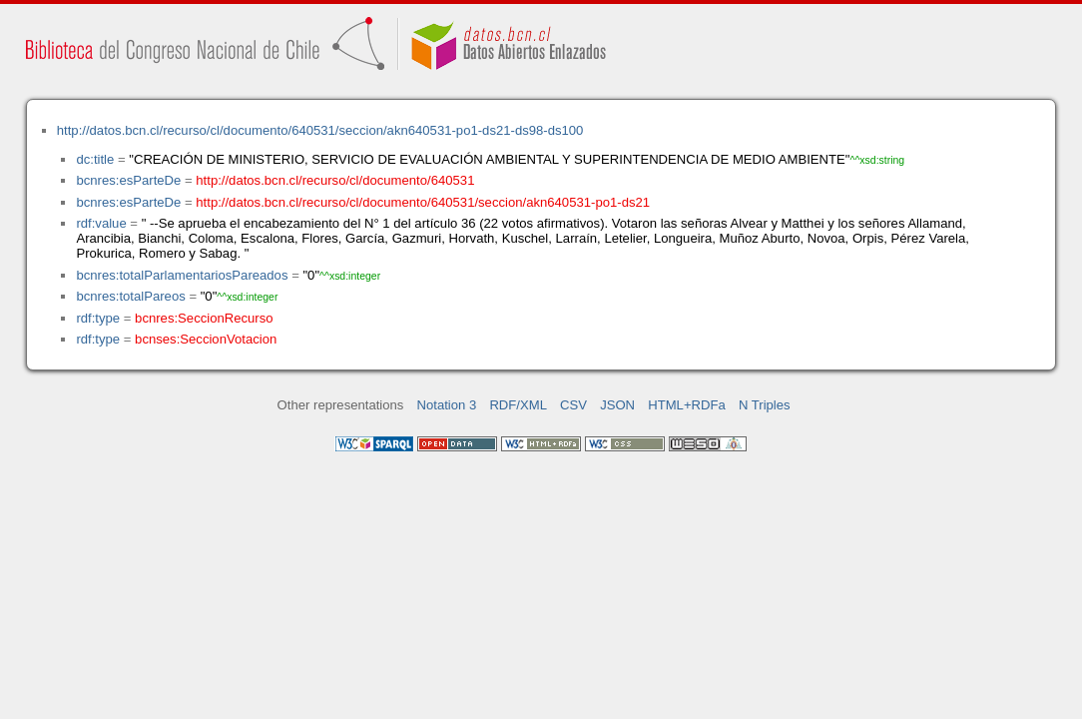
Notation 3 (447, 404)
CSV (573, 404)
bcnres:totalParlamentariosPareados (181, 275)
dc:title (95, 159)
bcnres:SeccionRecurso (203, 318)
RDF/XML (518, 404)
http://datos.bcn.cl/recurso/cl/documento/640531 (335, 180)
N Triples (765, 404)
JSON (617, 404)
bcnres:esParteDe (128, 180)
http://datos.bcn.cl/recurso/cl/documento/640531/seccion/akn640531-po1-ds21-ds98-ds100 (320, 130)
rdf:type (98, 318)
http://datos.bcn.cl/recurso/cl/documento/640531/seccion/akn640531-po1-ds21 (423, 202)
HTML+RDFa (687, 404)
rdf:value (101, 223)
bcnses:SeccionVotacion (205, 339)
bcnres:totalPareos (130, 296)
